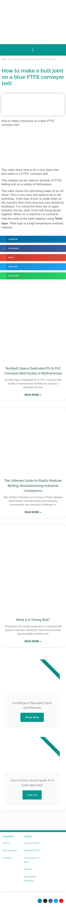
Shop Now (32, 717)
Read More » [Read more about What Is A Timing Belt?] (33, 641)
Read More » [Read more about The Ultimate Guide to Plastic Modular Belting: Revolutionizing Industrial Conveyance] (33, 512)
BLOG (10, 59)
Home (4, 59)
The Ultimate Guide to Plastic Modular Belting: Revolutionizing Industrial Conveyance (33, 486)
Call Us (32, 795)
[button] (33, 50)
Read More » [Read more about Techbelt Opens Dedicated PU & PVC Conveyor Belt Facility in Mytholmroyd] (33, 394)
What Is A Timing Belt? (33, 620)
